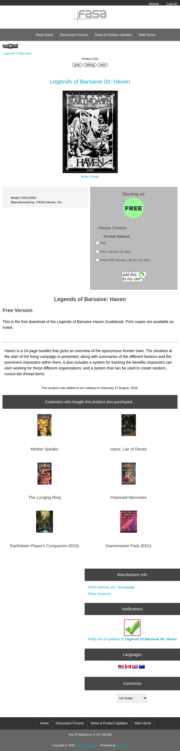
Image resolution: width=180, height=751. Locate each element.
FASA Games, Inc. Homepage (111, 587)
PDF (103, 243)
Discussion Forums (74, 35)
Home (154, 4)
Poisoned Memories (129, 497)
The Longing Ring (44, 497)
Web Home (147, 35)
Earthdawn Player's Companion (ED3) (44, 546)
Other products (99, 594)
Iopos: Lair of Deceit (128, 449)
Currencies (132, 683)
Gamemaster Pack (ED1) (128, 546)
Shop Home (44, 35)
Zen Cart (122, 745)
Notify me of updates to (132, 630)
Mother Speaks (44, 449)
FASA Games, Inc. (87, 745)
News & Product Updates (113, 35)
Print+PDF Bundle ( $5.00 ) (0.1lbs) (125, 260)
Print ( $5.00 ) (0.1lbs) (115, 251)
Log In (171, 4)
